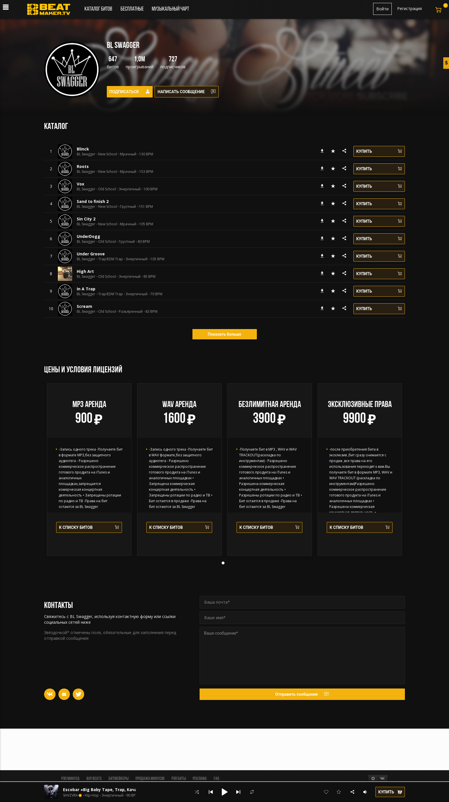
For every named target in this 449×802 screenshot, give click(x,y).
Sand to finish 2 (93, 201)
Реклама (200, 778)
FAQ (216, 778)
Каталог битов (98, 9)
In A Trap (86, 289)
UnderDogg (88, 236)
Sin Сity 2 (86, 219)
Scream (84, 306)
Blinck (83, 149)
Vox (80, 184)
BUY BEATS (94, 778)
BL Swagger (86, 154)
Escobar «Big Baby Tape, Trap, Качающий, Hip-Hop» (117, 789)
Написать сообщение (190, 92)
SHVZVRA (70, 795)
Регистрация (409, 8)
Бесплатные (133, 9)
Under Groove (91, 254)
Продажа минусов (150, 778)
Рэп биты (179, 778)
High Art (85, 271)
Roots (83, 166)
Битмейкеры (119, 778)
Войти (382, 8)
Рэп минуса (70, 778)
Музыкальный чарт (170, 9)
